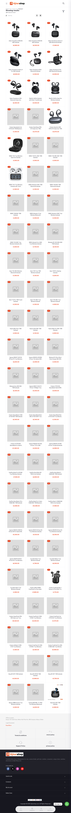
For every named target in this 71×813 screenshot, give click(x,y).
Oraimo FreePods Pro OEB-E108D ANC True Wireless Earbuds (55, 646)
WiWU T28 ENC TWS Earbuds (15, 214)
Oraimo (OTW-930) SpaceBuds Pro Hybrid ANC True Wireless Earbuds (16, 444)
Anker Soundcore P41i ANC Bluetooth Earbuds (55, 70)
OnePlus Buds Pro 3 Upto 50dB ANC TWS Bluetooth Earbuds (35, 502)
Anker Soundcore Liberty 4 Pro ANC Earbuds (16, 70)
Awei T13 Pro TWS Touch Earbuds (15, 300)
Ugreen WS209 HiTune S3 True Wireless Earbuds (55, 530)
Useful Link (9, 776)
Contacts (8, 782)
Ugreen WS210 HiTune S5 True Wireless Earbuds (35, 530)
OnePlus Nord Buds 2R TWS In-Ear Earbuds (35, 473)
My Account (9, 787)
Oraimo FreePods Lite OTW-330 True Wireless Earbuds (55, 617)
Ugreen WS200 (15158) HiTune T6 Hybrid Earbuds (55, 444)
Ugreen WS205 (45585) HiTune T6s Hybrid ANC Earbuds (35, 358)
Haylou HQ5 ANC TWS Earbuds (35, 329)
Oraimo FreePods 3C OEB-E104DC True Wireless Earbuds (35, 646)
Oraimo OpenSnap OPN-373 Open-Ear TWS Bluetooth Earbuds (35, 128)
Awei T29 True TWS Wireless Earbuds (35, 271)
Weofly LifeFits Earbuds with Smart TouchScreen (35, 99)
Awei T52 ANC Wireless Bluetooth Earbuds (15, 271)
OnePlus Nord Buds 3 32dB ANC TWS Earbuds (55, 473)
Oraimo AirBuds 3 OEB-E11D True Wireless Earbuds (16, 646)
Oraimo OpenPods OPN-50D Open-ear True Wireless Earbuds (15, 617)
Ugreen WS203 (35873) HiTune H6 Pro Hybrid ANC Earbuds (16, 530)
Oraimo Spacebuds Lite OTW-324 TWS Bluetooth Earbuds (15, 128)
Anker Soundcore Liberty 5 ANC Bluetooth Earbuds (55, 41)
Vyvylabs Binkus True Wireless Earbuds (55, 559)
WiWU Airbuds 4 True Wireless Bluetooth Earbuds (35, 214)
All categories (13, 8)
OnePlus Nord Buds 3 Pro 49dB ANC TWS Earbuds (15, 502)
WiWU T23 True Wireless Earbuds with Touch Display (15, 185)
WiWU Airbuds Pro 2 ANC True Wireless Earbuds (35, 243)
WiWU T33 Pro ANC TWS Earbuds (35, 156)
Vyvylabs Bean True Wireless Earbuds (35, 559)
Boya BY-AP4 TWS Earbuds (16, 674)
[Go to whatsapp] (67, 804)
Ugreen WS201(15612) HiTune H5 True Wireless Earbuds (15, 559)
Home (7, 8)
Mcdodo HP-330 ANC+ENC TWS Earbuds (55, 243)
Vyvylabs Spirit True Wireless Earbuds (15, 588)
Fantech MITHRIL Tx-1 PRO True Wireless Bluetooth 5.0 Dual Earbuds (35, 703)
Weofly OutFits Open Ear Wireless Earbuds (55, 99)
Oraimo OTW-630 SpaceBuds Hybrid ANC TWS (55, 387)
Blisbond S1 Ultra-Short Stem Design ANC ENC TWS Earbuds (55, 358)
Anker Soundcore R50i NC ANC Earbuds (35, 41)
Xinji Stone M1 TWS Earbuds (55, 703)
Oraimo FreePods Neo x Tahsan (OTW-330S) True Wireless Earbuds (55, 588)
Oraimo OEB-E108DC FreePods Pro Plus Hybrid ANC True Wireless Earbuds (35, 588)
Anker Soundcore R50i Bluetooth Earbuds (35, 70)
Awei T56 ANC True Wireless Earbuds (55, 300)
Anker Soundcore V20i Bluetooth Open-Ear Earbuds (16, 99)
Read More (8, 725)
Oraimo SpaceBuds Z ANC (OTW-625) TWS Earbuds (16, 415)
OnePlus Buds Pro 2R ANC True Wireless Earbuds (15, 473)
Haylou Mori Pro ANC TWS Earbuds (55, 329)
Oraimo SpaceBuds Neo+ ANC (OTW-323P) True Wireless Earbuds (35, 415)
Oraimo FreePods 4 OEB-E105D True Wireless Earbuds (35, 617)
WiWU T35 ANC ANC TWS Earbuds (55, 156)
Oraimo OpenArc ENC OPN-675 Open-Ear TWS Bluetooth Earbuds (55, 128)
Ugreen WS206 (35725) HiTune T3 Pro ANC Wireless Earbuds (35, 444)
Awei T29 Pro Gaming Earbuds (55, 271)
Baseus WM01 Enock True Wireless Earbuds (15, 703)
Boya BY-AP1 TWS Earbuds (55, 674)
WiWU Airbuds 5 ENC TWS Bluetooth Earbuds (35, 185)
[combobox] (21, 16)
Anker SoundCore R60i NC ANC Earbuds (16, 41)
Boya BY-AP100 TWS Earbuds (35, 674)
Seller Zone (9, 793)
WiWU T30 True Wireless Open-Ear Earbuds (15, 156)
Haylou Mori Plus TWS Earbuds (15, 329)
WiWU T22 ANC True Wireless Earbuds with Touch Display (15, 243)
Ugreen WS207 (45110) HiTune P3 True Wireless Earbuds (15, 358)
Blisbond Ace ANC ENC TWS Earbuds (16, 387)
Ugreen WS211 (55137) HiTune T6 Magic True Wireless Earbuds (35, 387)
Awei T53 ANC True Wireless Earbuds (35, 300)
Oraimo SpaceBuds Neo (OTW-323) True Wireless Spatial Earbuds (55, 415)
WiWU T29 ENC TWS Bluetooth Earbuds (55, 185)
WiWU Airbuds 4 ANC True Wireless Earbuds (55, 214)
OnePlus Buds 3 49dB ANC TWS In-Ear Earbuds (55, 502)
